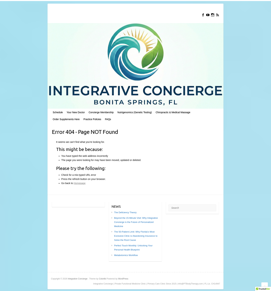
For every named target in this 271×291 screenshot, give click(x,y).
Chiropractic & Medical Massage (173, 112)
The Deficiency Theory (125, 212)
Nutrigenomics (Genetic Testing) (134, 112)
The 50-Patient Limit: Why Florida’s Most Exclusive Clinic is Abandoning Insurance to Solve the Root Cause (135, 235)
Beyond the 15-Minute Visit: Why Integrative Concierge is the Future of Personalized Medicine (136, 222)
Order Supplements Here (66, 119)
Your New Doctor (76, 112)
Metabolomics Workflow (126, 255)
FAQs (108, 119)
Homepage (80, 183)
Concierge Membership (101, 112)
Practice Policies (92, 119)
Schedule (58, 112)
